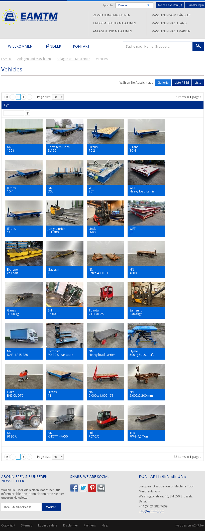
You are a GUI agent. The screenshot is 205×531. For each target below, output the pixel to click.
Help (104, 525)
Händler (52, 46)
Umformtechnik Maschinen (114, 23)
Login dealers (47, 525)
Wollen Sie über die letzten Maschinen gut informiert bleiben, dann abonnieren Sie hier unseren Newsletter (32, 494)
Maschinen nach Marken (171, 31)
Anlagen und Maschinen (112, 31)
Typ (7, 104)
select (61, 96)
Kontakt (81, 46)
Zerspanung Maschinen (111, 15)
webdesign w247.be (189, 525)
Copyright (8, 525)
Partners (90, 525)
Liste (198, 82)
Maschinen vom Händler (171, 15)
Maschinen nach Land (169, 23)
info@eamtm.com (151, 511)
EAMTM (29, 17)
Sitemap (27, 525)
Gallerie (163, 82)
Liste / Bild (181, 82)
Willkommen (20, 46)
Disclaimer (70, 525)
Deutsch (123, 5)
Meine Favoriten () (170, 5)
